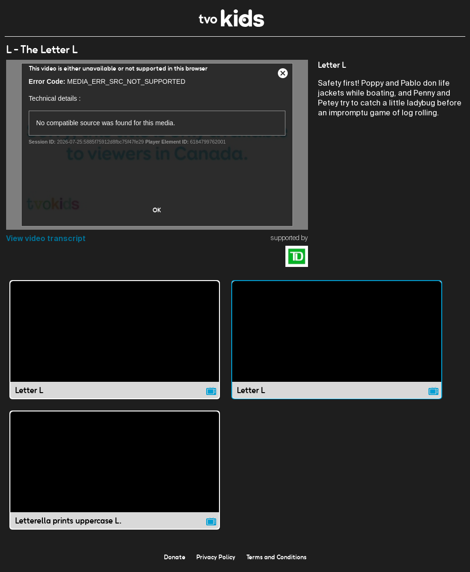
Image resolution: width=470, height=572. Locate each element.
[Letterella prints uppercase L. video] (114, 470)
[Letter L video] (114, 339)
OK (157, 210)
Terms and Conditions (276, 557)
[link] (231, 24)
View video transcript (46, 238)
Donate (175, 557)
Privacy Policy (215, 557)
